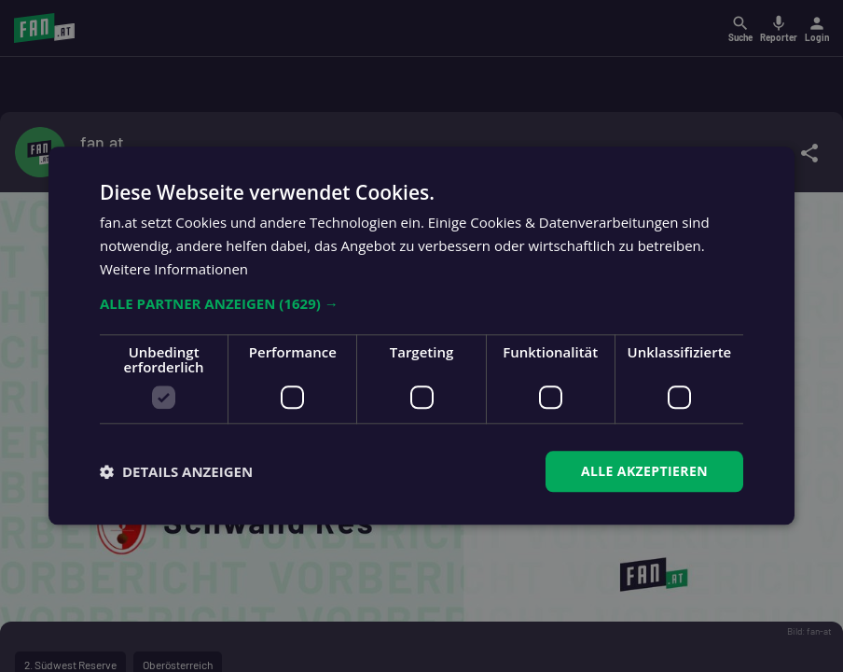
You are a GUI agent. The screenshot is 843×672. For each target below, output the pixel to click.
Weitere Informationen (174, 268)
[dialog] (421, 336)
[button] (421, 303)
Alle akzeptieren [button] (644, 471)
